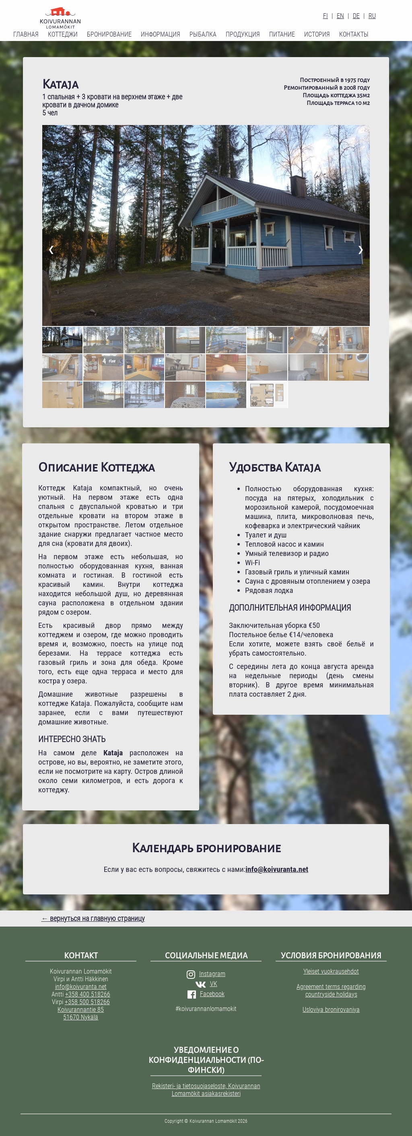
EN (340, 16)
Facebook (206, 994)
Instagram (206, 974)
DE (356, 16)
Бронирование (109, 34)
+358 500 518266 (87, 1002)
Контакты (354, 34)
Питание (282, 34)
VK (206, 984)
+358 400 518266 (87, 994)
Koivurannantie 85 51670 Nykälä (81, 1013)
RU (372, 16)
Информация (160, 34)
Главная (26, 34)
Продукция (243, 34)
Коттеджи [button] (63, 34)
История (317, 34)
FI (325, 16)
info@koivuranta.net (81, 986)
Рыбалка (203, 34)
